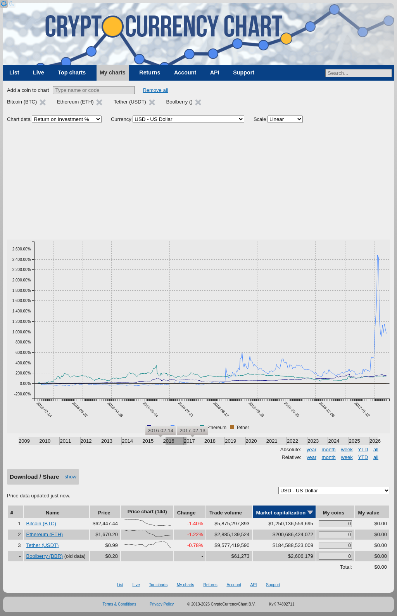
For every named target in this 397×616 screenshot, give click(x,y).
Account (185, 72)
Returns (149, 72)
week (346, 449)
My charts (113, 72)
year (311, 449)
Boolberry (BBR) (44, 556)
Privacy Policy (162, 604)
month (329, 449)
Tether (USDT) (42, 545)
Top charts (72, 72)
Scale (260, 119)
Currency (121, 119)
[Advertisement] (198, 181)
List (14, 72)
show (70, 477)
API (214, 72)
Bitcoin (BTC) (41, 523)
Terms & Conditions (119, 604)
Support (243, 72)
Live (38, 72)
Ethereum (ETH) (44, 534)
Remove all (155, 90)
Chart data (19, 119)
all (375, 449)
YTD (363, 449)
